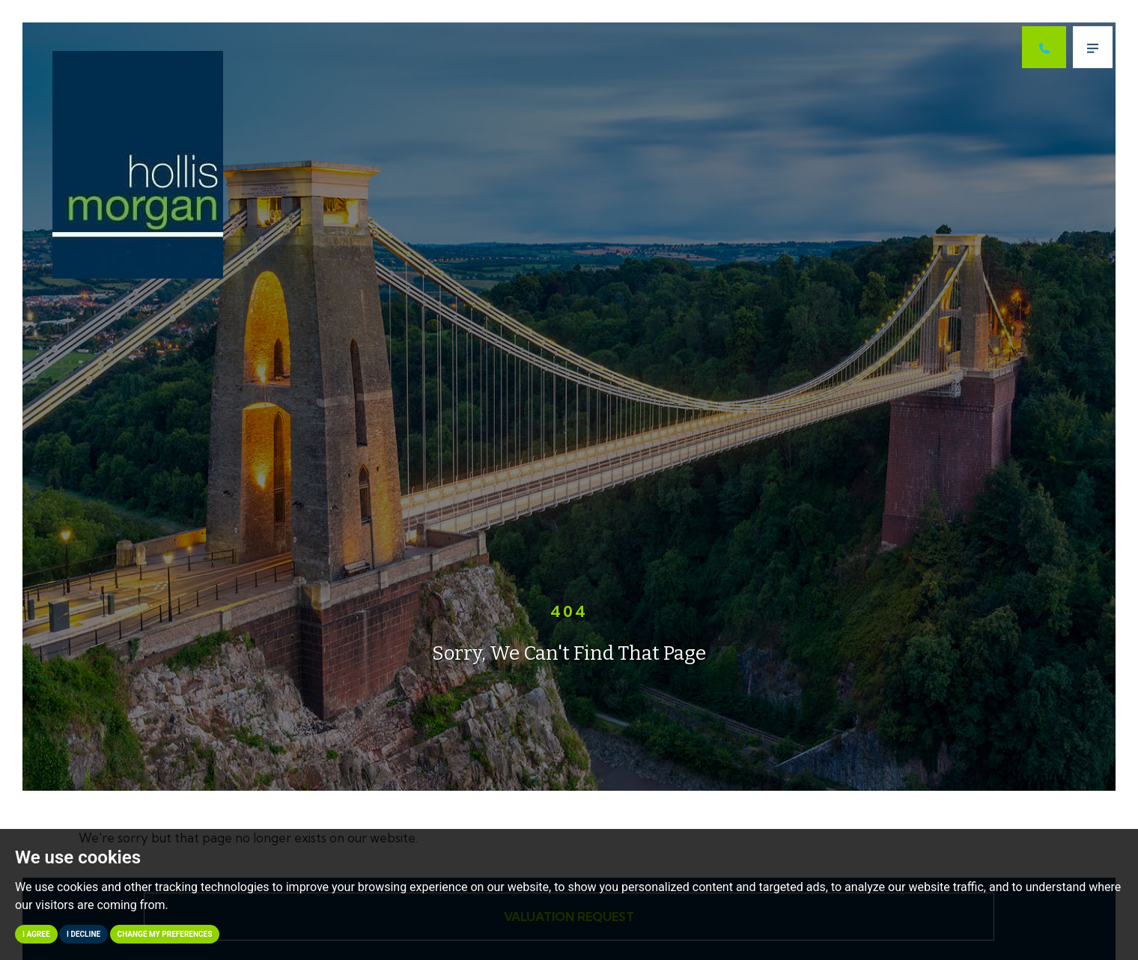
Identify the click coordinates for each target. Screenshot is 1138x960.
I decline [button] (83, 934)
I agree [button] (36, 934)
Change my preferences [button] (165, 934)
